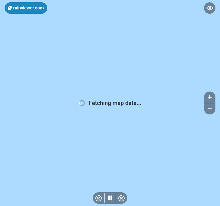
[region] (110, 103)
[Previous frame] (98, 198)
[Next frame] (121, 198)
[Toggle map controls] (209, 8)
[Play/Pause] (110, 198)
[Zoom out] (209, 108)
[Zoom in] (209, 97)
